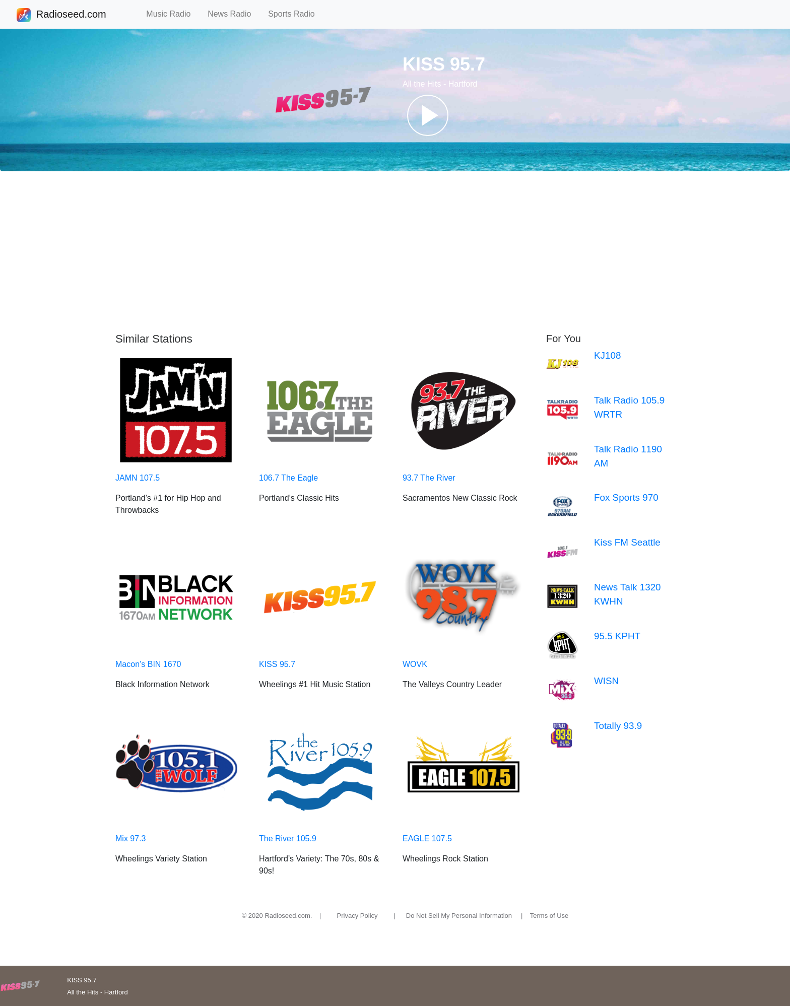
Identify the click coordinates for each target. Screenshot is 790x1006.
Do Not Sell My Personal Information (459, 915)
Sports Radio (295, 14)
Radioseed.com (71, 15)
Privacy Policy (357, 915)
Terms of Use (549, 915)
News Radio (234, 14)
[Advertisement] (395, 251)
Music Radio (173, 14)
